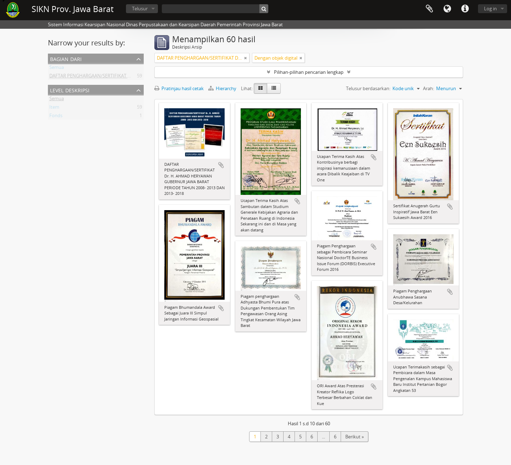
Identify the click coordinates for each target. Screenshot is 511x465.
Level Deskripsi (69, 89)
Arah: (428, 88)
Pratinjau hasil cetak (179, 88)
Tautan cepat (465, 9)
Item (54, 108)
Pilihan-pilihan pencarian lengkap (309, 72)
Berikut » (354, 436)
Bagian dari (66, 58)
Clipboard (429, 9)
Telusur (140, 8)
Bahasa (447, 9)
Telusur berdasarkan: (368, 88)
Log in (490, 8)
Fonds (55, 117)
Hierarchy (222, 88)
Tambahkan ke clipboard (221, 165)
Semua (56, 68)
